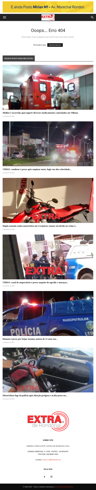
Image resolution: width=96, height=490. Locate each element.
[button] (4, 17)
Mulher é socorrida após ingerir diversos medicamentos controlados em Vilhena (40, 113)
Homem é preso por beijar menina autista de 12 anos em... (30, 339)
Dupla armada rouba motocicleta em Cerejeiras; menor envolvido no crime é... (40, 226)
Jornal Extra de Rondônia (64, 487)
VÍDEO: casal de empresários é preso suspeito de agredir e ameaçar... (35, 282)
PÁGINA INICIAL (55, 45)
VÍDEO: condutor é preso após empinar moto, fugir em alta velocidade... (37, 169)
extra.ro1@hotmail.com (51, 459)
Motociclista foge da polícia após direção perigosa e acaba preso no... (35, 395)
